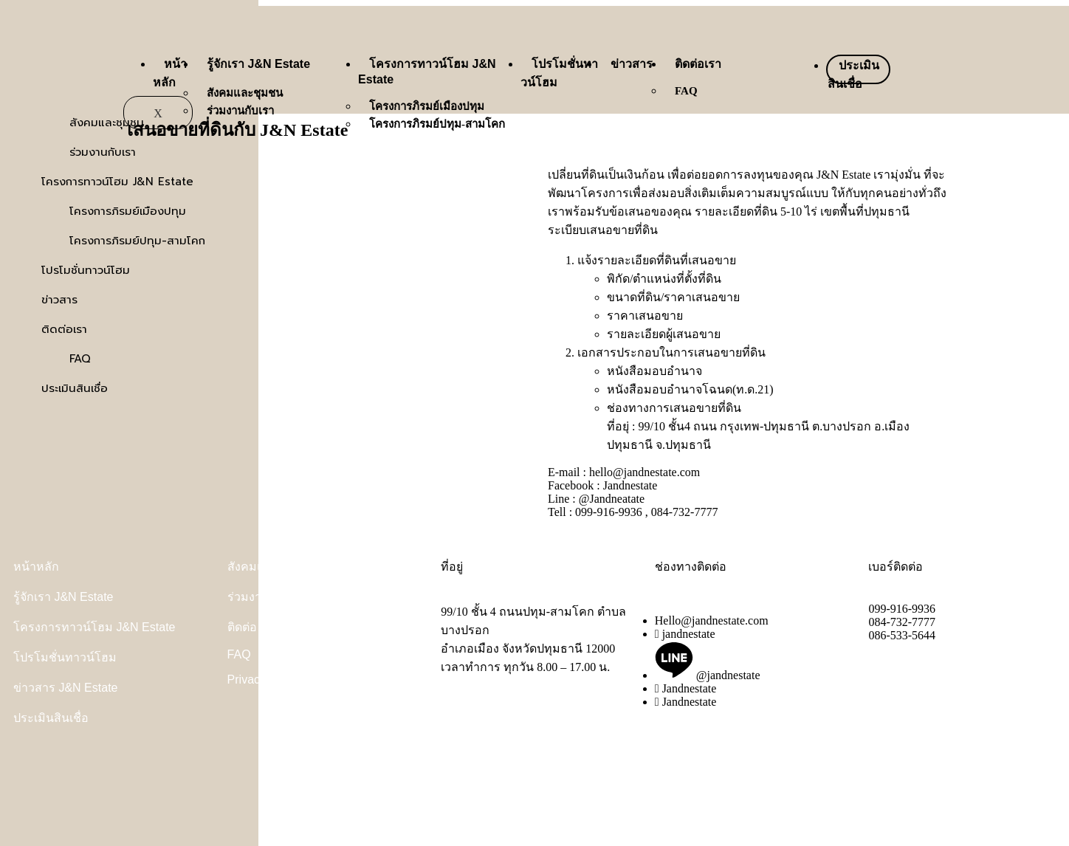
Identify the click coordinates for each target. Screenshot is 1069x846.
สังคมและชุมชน (245, 93)
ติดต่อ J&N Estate (273, 627)
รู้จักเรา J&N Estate (258, 64)
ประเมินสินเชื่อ (51, 718)
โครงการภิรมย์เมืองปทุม (426, 106)
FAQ (686, 91)
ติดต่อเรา (698, 64)
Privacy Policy (264, 679)
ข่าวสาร (632, 64)
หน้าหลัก (36, 566)
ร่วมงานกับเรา (240, 111)
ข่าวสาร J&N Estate (65, 687)
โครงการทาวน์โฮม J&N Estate (94, 627)
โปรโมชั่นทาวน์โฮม (65, 657)
